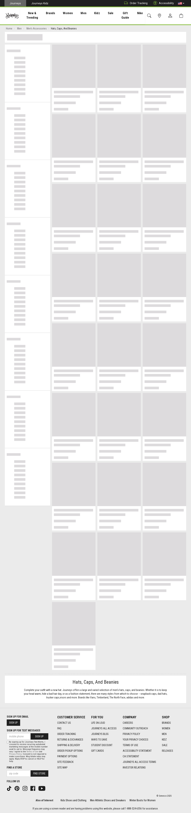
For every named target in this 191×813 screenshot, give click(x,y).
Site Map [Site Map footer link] (62, 767)
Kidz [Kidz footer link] (164, 739)
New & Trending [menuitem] (34, 15)
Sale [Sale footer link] (164, 745)
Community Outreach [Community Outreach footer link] (135, 728)
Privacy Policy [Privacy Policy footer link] (131, 734)
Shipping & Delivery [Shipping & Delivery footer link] (68, 745)
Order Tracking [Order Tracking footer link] (66, 734)
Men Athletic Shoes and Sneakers (108, 800)
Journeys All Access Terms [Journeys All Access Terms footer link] (139, 762)
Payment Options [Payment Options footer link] (67, 756)
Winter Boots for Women (142, 800)
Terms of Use (32, 751)
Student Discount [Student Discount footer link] (101, 745)
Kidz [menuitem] (95, 13)
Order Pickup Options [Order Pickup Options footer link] (70, 750)
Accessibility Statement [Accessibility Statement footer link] (137, 750)
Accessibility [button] (162, 3)
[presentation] (34, 15)
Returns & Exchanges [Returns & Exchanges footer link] (70, 739)
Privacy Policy (15, 754)
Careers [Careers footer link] (128, 723)
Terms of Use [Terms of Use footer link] (130, 745)
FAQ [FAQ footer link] (59, 728)
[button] (181, 3)
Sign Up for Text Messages (23, 730)
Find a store (14, 767)
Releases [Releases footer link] (167, 750)
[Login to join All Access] (79, 27)
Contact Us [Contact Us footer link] (64, 723)
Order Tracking (135, 3)
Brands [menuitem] (54, 13)
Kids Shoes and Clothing (73, 800)
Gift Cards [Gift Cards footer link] (97, 750)
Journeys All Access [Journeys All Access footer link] (104, 728)
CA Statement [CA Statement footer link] (131, 756)
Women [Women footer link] (166, 728)
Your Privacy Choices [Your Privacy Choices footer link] (135, 739)
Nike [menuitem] (138, 13)
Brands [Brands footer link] (166, 723)
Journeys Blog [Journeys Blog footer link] (100, 734)
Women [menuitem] (70, 13)
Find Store (39, 773)
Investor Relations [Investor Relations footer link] (134, 767)
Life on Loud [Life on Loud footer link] (98, 723)
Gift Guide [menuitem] (123, 15)
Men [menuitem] (84, 13)
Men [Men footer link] (164, 734)
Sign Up (13, 722)
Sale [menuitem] (107, 13)
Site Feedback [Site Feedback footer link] (65, 762)
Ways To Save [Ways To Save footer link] (99, 739)
